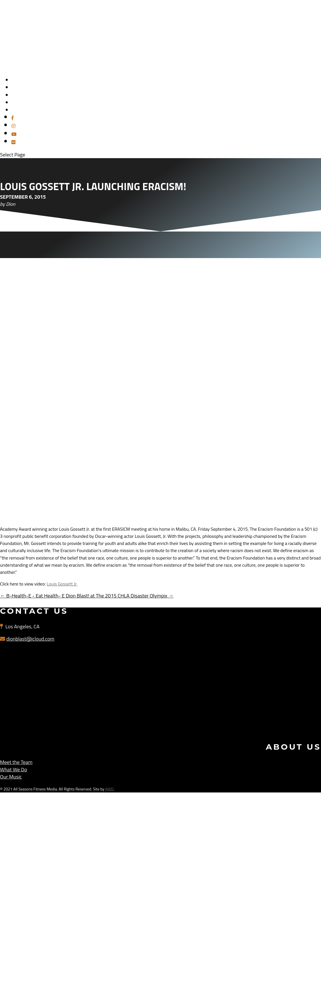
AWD (109, 789)
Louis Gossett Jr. (62, 583)
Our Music (11, 776)
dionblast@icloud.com (30, 639)
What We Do (13, 769)
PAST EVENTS (24, 109)
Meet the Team (16, 762)
